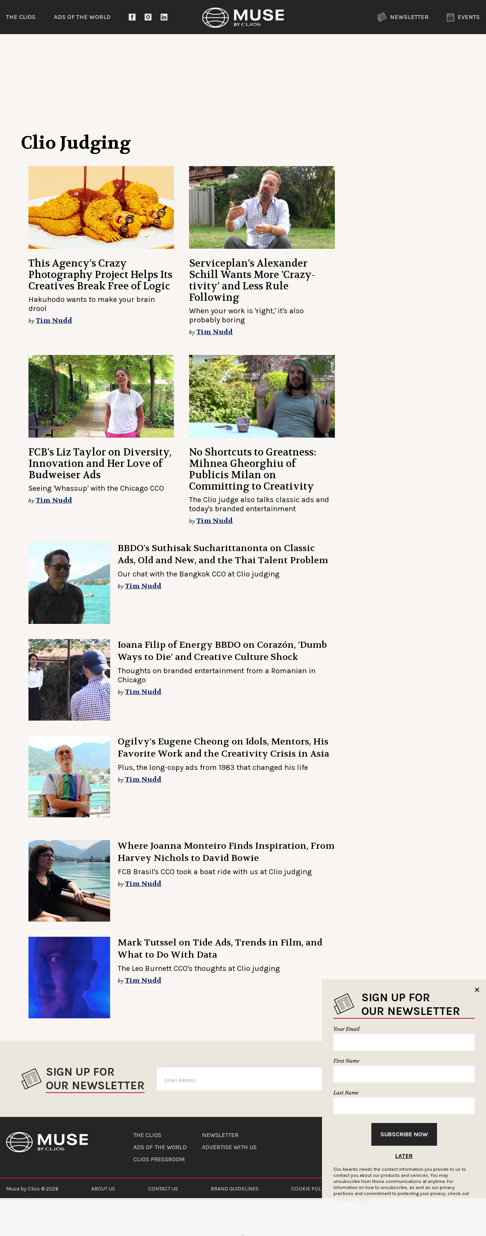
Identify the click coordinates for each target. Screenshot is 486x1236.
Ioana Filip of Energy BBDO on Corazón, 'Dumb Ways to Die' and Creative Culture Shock (222, 651)
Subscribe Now (404, 1134)
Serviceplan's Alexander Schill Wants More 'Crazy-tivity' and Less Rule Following (252, 280)
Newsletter (403, 17)
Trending (39, 47)
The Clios (21, 16)
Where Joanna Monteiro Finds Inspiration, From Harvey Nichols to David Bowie (226, 852)
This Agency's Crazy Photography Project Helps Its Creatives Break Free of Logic (100, 274)
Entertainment (127, 47)
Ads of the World (82, 16)
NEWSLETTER (220, 1135)
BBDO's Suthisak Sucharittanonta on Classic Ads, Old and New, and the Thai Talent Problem (223, 554)
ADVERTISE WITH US (229, 1147)
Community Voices (307, 47)
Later (404, 1155)
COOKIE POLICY (310, 1189)
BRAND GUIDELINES (235, 1189)
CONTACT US (163, 1189)
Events (463, 17)
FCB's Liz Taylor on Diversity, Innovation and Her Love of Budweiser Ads (99, 463)
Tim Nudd (54, 320)
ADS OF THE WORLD (160, 1147)
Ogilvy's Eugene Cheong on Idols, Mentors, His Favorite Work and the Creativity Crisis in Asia (223, 748)
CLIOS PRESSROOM (159, 1159)
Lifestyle (214, 47)
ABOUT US (103, 1189)
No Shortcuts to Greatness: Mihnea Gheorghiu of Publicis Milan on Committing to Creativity (252, 469)
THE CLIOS (147, 1135)
